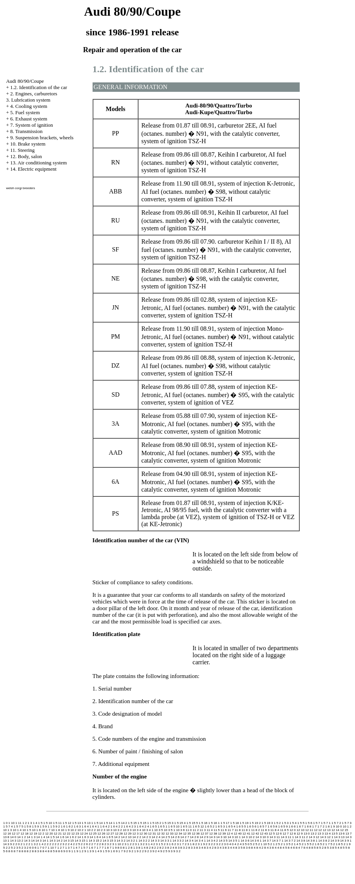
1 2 (24, 823)
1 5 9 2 (55, 826)
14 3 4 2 (212, 840)
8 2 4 (170, 847)
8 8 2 (27, 851)
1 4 (35, 823)
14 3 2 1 (132, 840)
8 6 (10, 851)
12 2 (41, 833)
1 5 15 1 (143, 823)
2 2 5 (76, 844)
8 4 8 (307, 847)
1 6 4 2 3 (130, 826)
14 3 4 (189, 840)
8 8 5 (51, 851)
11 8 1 (246, 830)
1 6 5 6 (251, 826)
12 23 (75, 833)
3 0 (226, 844)
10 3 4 (136, 830)
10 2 (73, 830)
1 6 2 (69, 826)
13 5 (334, 833)
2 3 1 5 (158, 844)
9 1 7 (119, 851)
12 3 (136, 833)
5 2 (252, 844)
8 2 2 (154, 847)
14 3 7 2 (290, 840)
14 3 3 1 (166, 840)
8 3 (177, 847)
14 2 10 (126, 837)
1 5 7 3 (346, 823)
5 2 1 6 (314, 844)
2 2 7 (92, 844)
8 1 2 (126, 847)
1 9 (333, 826)
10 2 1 (81, 830)
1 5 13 (76, 823)
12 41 (246, 833)
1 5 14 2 (121, 823)
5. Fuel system (25, 112)
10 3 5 (158, 830)
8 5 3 (327, 847)
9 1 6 (111, 851)
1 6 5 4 (230, 826)
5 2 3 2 (23, 847)
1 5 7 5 (18, 826)
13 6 (342, 833)
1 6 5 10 (174, 826)
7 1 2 (58, 847)
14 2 (117, 837)
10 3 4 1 (147, 830)
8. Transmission (26, 131)
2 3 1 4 (147, 844)
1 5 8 (27, 826)
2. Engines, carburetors (33, 94)
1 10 (11, 823)
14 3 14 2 (55, 840)
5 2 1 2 (272, 844)
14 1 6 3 (83, 837)
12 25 (92, 833)
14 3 (212, 837)
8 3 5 (238, 847)
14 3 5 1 (234, 840)
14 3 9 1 (345, 840)
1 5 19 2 (255, 823)
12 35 (187, 833)
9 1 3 (87, 851)
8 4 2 (259, 847)
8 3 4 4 (229, 847)
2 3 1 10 (115, 844)
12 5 (272, 833)
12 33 (169, 833)
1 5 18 (234, 823)
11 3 (203, 830)
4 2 (237, 844)
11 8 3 (265, 830)
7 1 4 (73, 847)
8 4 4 (275, 847)
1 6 (63, 826)
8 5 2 (320, 847)
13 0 (307, 833)
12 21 (58, 833)
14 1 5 (50, 837)
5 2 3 (14, 847)
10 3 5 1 (169, 830)
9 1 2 (80, 851)
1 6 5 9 (283, 826)
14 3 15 (69, 840)
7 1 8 (105, 847)
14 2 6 (175, 837)
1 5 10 (47, 823)
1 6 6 (292, 826)
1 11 (18, 823)
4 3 (242, 844)
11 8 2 (255, 830)
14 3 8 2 (324, 840)
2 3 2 (209, 844)
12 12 (318, 830)
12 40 (238, 833)
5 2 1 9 (345, 844)
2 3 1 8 (189, 844)
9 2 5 (163, 851)
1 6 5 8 (272, 826)
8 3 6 (246, 847)
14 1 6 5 (107, 837)
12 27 (110, 833)
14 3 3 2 (178, 840)
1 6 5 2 (209, 826)
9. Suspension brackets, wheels (41, 137)
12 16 (7, 833)
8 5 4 (335, 847)
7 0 (42, 847)
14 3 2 (121, 840)
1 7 (314, 826)
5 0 (247, 844)
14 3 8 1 (311, 840)
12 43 (264, 833)
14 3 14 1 (41, 840)
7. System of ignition (31, 125)
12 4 (230, 833)
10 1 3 (7, 830)
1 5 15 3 (167, 823)
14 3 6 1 (256, 840)
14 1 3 (31, 837)
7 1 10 (49, 847)
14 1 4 (40, 837)
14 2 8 (194, 837)
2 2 (46, 844)
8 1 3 (134, 847)
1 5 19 (244, 823)
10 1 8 (55, 830)
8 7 (16, 851)
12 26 (101, 833)
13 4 (327, 833)
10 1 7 (46, 830)
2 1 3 (32, 844)
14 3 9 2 (9, 844)
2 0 (17, 844)
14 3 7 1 (278, 840)
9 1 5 (103, 851)
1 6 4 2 (104, 826)
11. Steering (22, 150)
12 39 (222, 833)
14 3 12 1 (326, 837)
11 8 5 (284, 830)
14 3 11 (274, 837)
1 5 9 (35, 826)
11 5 (216, 830)
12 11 (309, 830)
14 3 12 (314, 837)
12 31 (152, 833)
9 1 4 (95, 851)
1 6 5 (153, 826)
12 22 (66, 833)
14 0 (13, 837)
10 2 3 (100, 830)
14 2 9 (204, 837)
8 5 (313, 847)
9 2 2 (140, 851)
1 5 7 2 (336, 823)
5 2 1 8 (335, 844)
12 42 (255, 833)
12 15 (344, 830)
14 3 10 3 (261, 837)
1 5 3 (285, 823)
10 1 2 (347, 826)
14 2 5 (165, 837)
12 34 (178, 833)
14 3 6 (244, 840)
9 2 (126, 851)
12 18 (25, 833)
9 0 (66, 851)
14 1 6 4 (95, 837)
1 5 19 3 (267, 823)
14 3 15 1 (81, 840)
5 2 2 (6, 847)
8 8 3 (35, 851)
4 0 (231, 844)
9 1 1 (72, 851)
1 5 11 (57, 823)
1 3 (29, 823)
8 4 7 (299, 847)
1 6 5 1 (162, 826)
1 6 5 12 (198, 826)
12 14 (335, 830)
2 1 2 (24, 844)
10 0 (339, 826)
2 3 (106, 844)
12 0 (292, 830)
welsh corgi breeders (20, 188)
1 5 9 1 (44, 826)
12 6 (279, 833)
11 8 (238, 830)
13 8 (6, 837)
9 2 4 (156, 851)
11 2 (196, 830)
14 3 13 (339, 837)
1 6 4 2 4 (143, 826)
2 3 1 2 (126, 844)
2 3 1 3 (137, 844)
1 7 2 (320, 826)
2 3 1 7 (179, 844)
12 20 (49, 833)
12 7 (286, 833)
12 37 (204, 833)
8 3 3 (191, 847)
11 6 (223, 830)
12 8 (292, 833)
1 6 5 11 (186, 826)
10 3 (109, 830)
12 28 (119, 833)
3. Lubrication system (28, 100)
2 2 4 (68, 844)
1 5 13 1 (87, 823)
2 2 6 (84, 844)
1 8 (327, 826)
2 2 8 (100, 844)
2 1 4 (40, 844)
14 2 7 (184, 837)
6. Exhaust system (28, 119)
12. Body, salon (26, 156)
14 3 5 (223, 840)
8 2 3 (162, 847)
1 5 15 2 (155, 823)
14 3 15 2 (95, 840)
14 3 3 (155, 840)
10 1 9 (65, 830)
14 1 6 (60, 837)
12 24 (84, 833)
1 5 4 (293, 823)
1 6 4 (85, 826)
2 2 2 (52, 844)
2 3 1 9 (200, 844)
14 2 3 (146, 837)
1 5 (40, 823)
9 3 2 (176, 851)
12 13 (327, 830)
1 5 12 (66, 823)
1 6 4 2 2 (117, 826)
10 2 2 (91, 830)
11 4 (210, 830)
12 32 (161, 833)
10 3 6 (180, 830)
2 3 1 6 (168, 844)
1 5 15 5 (192, 823)
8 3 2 (184, 847)
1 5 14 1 (109, 823)
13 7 (349, 833)
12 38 (213, 833)
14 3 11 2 (301, 837)
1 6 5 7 (262, 826)
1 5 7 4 (8, 826)
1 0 (5, 823)
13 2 (314, 833)
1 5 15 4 (180, 823)
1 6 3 (77, 826)
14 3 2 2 (144, 840)
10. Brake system (28, 144)
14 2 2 (136, 837)
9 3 (170, 851)
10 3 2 (117, 830)
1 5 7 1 (325, 823)
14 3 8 (301, 840)
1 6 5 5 (241, 826)
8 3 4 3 (219, 847)
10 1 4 (17, 830)
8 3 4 (199, 847)
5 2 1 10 (261, 844)
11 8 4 (274, 830)
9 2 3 (148, 851)
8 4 (253, 847)
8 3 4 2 (208, 847)
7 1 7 (97, 847)
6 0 (31, 847)
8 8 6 (59, 851)
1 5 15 (132, 823)
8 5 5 (343, 847)
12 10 (300, 830)
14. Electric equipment (33, 169)
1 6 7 (300, 826)
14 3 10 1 (234, 837)
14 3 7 (266, 840)
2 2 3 (60, 844)
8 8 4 (43, 851)
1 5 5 (300, 823)
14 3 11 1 (287, 837)
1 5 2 (277, 823)
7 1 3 (65, 847)
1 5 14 (98, 823)
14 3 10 (221, 837)
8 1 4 (142, 847)
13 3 (321, 833)
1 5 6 (308, 823)
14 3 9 (335, 840)
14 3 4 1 (200, 840)
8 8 (21, 851)
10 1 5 (26, 830)
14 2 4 (155, 837)
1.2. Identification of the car (38, 87)
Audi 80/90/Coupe (25, 81)
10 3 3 (127, 830)
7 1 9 (113, 847)
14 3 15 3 (109, 840)
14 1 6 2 (70, 837)
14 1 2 (21, 837)
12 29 (127, 833)
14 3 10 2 (248, 837)
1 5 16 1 (214, 823)
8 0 (120, 847)
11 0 (189, 830)
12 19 (33, 833)
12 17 (16, 833)
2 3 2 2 (218, 844)
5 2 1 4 (293, 844)
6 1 (37, 847)
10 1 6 (36, 830)
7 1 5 (81, 847)
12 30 (143, 833)
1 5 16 (203, 823)
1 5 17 (224, 823)
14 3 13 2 (16, 840)
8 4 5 (283, 847)
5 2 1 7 (325, 844)
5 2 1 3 (283, 844)
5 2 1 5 (303, 844)
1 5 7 (316, 823)
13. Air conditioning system (38, 163)
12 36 (196, 833)
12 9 (300, 833)
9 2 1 (132, 851)
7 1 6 (89, 847)
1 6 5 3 (220, 826)
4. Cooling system (28, 106)
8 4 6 (291, 847)
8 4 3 (267, 847)
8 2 (148, 847)
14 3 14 (29, 840)
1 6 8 (307, 826)
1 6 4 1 (94, 826)
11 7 (231, 830)
